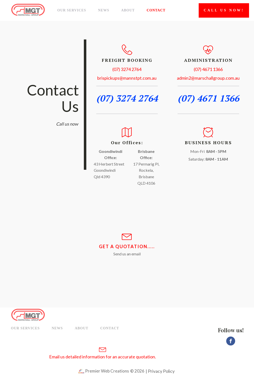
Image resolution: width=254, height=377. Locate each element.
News (103, 10)
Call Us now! (224, 10)
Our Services (71, 10)
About (128, 10)
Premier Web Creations (106, 371)
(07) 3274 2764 (126, 69)
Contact (156, 10)
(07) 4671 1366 (208, 69)
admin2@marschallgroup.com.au (208, 78)
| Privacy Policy (160, 371)
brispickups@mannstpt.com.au (127, 78)
